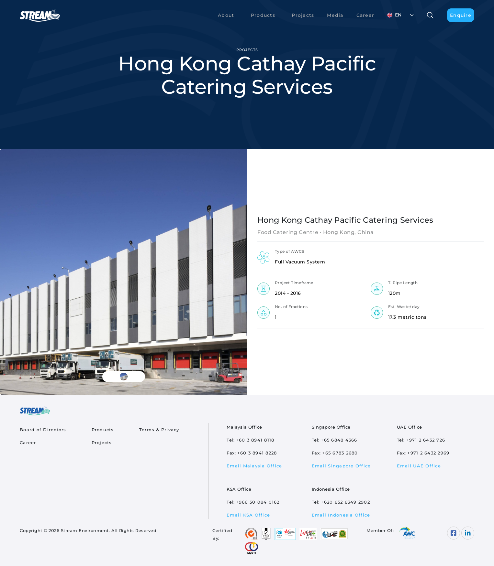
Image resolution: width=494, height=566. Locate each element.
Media (335, 15)
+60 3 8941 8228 (257, 452)
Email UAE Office (419, 465)
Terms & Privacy (159, 429)
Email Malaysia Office (254, 465)
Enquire (460, 15)
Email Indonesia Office (341, 515)
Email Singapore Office (341, 465)
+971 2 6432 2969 (428, 452)
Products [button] (263, 15)
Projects (303, 15)
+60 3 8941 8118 (255, 440)
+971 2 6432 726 (425, 440)
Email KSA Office (248, 515)
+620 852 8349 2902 (345, 502)
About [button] (226, 15)
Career (365, 15)
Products (103, 429)
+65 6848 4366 (339, 440)
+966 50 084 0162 (258, 502)
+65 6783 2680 (340, 452)
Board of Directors (43, 429)
